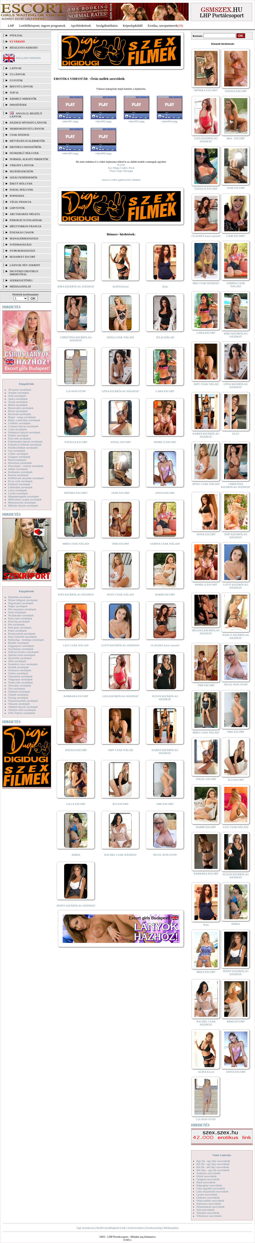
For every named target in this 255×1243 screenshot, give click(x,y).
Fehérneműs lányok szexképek (25, 441)
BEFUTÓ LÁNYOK (21, 86)
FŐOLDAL (16, 35)
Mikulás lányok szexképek (23, 505)
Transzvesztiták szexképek (23, 700)
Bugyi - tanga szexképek (22, 417)
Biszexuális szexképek (20, 407)
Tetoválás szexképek (19, 685)
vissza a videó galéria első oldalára (121, 179)
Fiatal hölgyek (21, 189)
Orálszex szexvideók (208, 1197)
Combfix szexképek (19, 423)
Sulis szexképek (17, 661)
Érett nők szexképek (19, 438)
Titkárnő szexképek (19, 691)
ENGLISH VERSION (28, 57)
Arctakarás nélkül (25, 214)
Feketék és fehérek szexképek (24, 444)
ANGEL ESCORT (120, 441)
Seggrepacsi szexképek (21, 645)
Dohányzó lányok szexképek (24, 432)
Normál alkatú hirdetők (29, 159)
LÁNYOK (15, 68)
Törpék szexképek (18, 694)
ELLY (235, 433)
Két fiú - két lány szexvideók (212, 1167)
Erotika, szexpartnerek (163, 25)
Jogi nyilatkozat (85, 1227)
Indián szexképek (18, 468)
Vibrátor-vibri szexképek (22, 709)
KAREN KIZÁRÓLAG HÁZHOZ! (165, 751)
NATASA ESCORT (76, 749)
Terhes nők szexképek (20, 682)
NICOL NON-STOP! (165, 854)
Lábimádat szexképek (20, 487)
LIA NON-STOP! (76, 391)
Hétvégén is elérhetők (27, 140)
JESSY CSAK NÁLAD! (120, 594)
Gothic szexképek (18, 453)
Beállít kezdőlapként (108, 1227)
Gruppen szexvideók (208, 1179)
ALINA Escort (120, 286)
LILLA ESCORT (76, 803)
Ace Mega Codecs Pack (121, 167)
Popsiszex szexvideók (208, 1203)
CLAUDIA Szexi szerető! (165, 645)
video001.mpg (70, 121)
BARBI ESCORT (165, 594)
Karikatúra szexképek (20, 471)
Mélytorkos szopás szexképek (24, 499)
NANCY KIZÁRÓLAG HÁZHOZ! (235, 636)
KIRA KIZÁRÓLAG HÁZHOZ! (76, 286)
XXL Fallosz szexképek (21, 712)
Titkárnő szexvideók (207, 1212)
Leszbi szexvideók (206, 1194)
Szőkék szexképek (18, 667)
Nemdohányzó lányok (27, 128)
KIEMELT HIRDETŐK (23, 98)
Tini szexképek (16, 688)
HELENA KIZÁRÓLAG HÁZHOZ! (206, 632)
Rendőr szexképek (18, 642)
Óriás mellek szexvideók (210, 1200)
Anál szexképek (17, 395)
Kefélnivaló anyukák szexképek (26, 478)
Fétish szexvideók (206, 1176)
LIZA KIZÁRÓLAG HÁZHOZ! (120, 696)
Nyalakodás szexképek (21, 615)
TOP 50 (14, 92)
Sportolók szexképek (20, 657)
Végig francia (20, 201)
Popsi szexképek (17, 630)
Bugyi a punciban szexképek (24, 420)
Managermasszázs (24, 238)
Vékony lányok (22, 165)
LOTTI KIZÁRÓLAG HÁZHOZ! (120, 645)
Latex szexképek (17, 490)
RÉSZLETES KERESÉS (24, 47)
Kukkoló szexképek (19, 484)
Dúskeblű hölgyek (24, 153)
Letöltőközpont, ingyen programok (42, 25)
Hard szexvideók (205, 1182)
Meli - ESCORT (236, 138)
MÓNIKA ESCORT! (76, 492)
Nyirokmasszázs (22, 250)
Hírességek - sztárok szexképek (25, 465)
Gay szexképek (16, 450)
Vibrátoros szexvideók (209, 1215)
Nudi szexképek (17, 612)
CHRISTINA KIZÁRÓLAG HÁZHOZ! (76, 339)
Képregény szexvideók (209, 1185)
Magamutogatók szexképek (23, 496)
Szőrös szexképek (18, 673)
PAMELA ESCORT (165, 441)
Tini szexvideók (205, 1209)
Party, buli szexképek (20, 618)
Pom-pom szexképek (20, 627)
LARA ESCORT (165, 391)
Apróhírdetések (80, 25)
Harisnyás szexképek (20, 462)
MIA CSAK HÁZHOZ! (206, 283)
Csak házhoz (19, 134)
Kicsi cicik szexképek (20, 481)
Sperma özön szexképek (21, 654)
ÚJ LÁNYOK (17, 74)
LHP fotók (17, 207)
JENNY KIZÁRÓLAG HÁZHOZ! (75, 905)
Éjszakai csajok (22, 232)
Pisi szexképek (16, 624)
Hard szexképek (17, 459)
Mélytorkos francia (25, 226)
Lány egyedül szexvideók (210, 1188)
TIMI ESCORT (120, 543)
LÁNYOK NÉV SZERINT (25, 265)
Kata (165, 286)
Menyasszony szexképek (22, 502)
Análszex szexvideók (208, 1173)
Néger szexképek (17, 606)
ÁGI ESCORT (120, 803)
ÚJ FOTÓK (16, 80)
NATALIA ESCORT (75, 441)
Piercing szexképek (19, 621)
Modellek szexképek (19, 597)
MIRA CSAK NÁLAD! (76, 543)
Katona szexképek (18, 475)
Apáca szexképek (18, 398)
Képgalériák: (27, 383)
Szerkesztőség (154, 1227)
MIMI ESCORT (236, 1021)
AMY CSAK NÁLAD (120, 749)
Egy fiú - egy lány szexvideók (213, 1160)
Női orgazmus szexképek (22, 609)
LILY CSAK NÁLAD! (76, 645)
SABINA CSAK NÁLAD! (165, 543)
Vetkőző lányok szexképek (23, 706)
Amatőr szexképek (18, 392)
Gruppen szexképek (19, 456)
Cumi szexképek (17, 429)
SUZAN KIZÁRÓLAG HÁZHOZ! (165, 698)
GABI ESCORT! (235, 235)
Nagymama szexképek (20, 603)
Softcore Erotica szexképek (23, 651)
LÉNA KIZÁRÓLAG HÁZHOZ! (120, 391)
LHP (11, 25)
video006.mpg (103, 153)
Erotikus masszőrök (25, 146)
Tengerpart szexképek (20, 679)
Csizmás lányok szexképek (23, 426)
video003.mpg (136, 121)
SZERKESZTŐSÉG (21, 280)
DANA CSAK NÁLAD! (120, 337)
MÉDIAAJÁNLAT (20, 286)
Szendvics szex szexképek (22, 664)
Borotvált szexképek (19, 414)
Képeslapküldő (133, 25)
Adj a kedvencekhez (132, 1227)
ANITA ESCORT (165, 492)
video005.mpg (70, 153)
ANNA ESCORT (206, 534)
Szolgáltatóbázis (107, 25)
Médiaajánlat (171, 1227)
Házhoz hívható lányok (28, 122)
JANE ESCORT (120, 492)
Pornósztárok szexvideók (210, 1206)
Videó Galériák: (221, 1155)
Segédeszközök (22, 171)
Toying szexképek (18, 697)
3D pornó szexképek (19, 389)
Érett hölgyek (21, 183)
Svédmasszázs (21, 244)
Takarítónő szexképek (20, 676)
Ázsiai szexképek (18, 401)
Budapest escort (22, 256)
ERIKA (76, 854)
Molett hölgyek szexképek (23, 600)
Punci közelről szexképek (22, 636)
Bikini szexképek (17, 404)
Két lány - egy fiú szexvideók (213, 1170)
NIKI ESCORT (165, 803)
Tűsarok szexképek (19, 703)
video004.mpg (169, 121)
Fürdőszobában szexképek (23, 447)
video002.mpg (103, 121)
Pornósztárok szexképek (21, 633)
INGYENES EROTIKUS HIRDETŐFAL (24, 273)
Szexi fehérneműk (23, 177)
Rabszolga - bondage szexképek (26, 639)
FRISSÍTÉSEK (18, 104)
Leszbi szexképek (18, 493)
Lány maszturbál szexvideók (212, 1191)
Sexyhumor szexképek (20, 648)
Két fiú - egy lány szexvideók (213, 1163)
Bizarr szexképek (17, 410)
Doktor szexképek (18, 435)
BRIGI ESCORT (205, 971)
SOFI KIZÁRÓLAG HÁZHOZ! (76, 594)
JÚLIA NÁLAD (165, 337)
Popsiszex (17, 195)
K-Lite (121, 164)
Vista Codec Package (121, 170)
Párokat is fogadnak (26, 220)
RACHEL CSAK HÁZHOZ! (120, 854)
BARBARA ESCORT (76, 696)
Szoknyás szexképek (19, 670)
